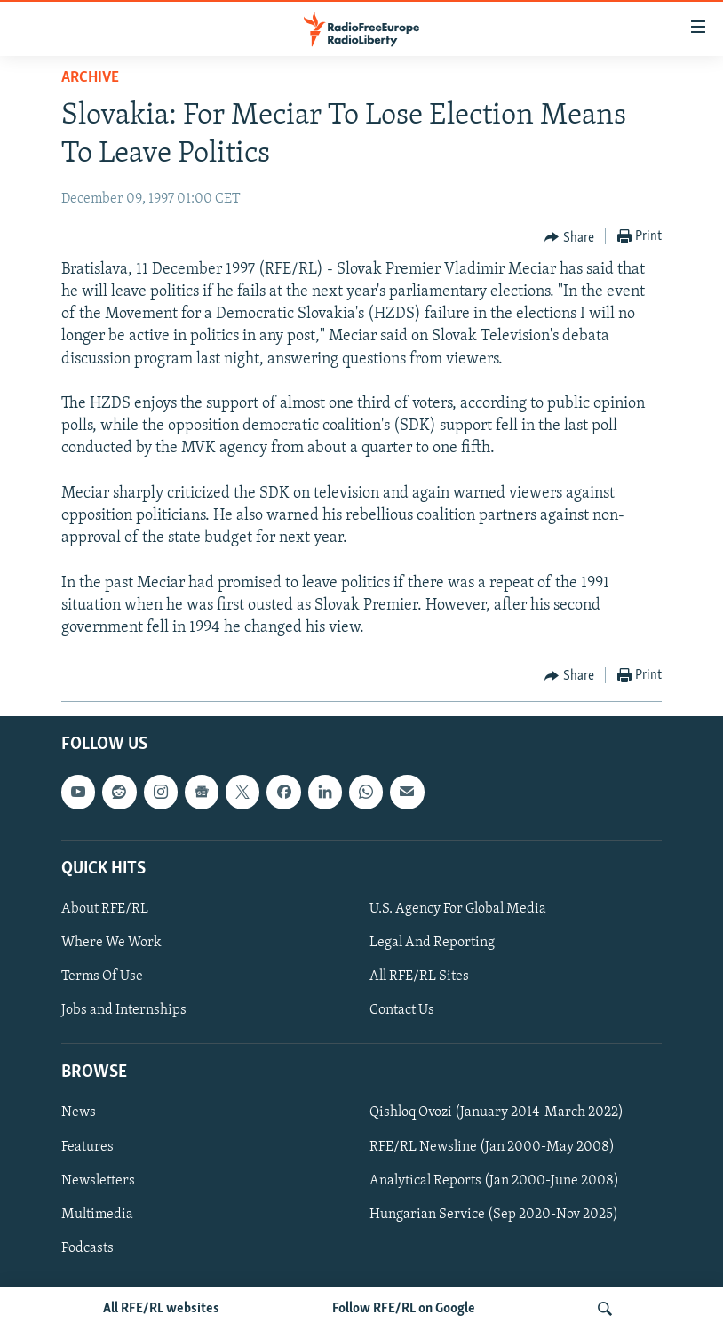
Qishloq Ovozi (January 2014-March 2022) (496, 1113)
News (78, 1113)
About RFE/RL (104, 909)
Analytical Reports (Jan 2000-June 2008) (494, 1181)
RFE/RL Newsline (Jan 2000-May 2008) (492, 1147)
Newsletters (98, 1181)
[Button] (569, 237)
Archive (90, 77)
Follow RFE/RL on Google (403, 1309)
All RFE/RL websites (161, 1309)
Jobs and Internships (124, 1010)
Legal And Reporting (432, 943)
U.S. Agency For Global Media (457, 909)
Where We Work (111, 943)
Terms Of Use (102, 976)
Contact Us (401, 1010)
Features (87, 1147)
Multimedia (97, 1214)
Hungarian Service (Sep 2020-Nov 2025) (493, 1214)
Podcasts (87, 1248)
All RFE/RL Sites (419, 976)
